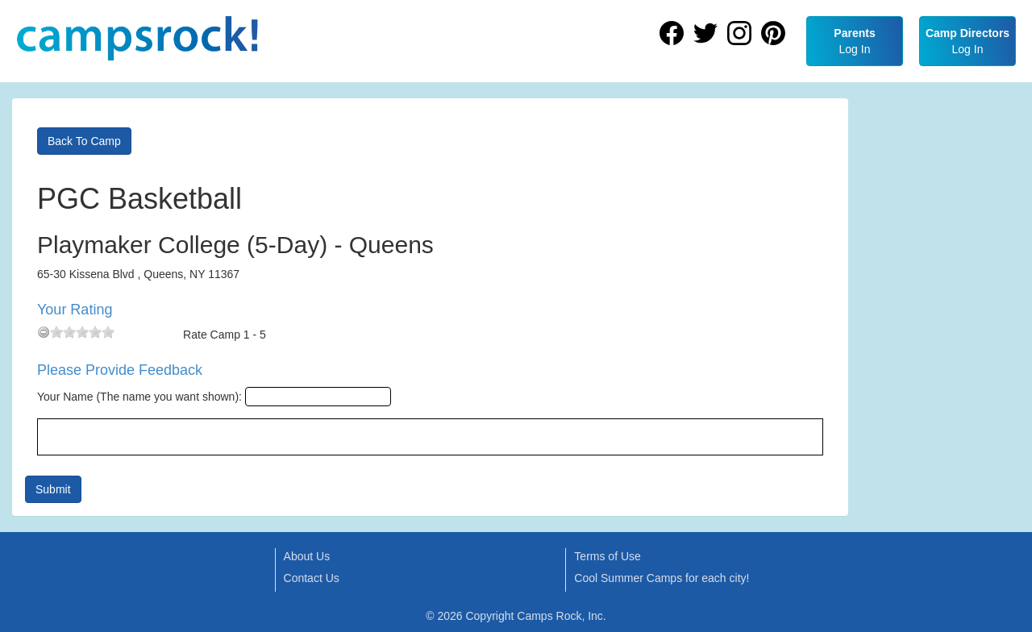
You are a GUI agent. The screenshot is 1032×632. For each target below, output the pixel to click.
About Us (307, 556)
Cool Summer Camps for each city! (661, 578)
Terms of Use (607, 556)
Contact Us (311, 578)
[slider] (82, 332)
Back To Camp (84, 141)
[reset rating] (43, 332)
